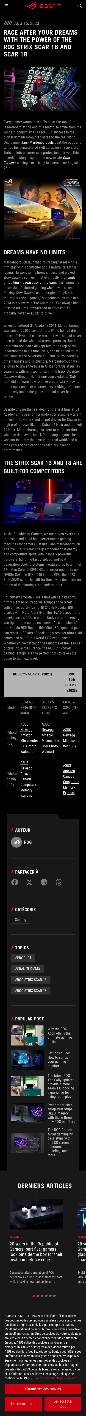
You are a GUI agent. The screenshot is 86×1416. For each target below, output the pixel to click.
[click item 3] (45, 1296)
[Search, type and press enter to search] (79, 5)
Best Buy (69, 746)
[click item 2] (41, 1296)
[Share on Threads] (58, 882)
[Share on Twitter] (29, 882)
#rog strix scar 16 (31, 980)
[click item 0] (33, 1296)
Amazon (26, 735)
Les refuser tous (23, 1404)
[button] (6, 5)
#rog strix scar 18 (31, 991)
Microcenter (29, 741)
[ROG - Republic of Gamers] (43, 5)
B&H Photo (28, 746)
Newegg (26, 730)
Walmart (26, 751)
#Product (23, 958)
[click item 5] (54, 1296)
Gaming (20, 920)
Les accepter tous (62, 1403)
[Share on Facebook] (14, 882)
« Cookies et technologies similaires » (56, 1378)
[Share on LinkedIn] (44, 882)
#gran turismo (27, 969)
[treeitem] (36, 1241)
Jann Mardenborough (37, 142)
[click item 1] (37, 1296)
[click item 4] (50, 1296)
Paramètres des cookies (43, 1389)
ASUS (24, 724)
